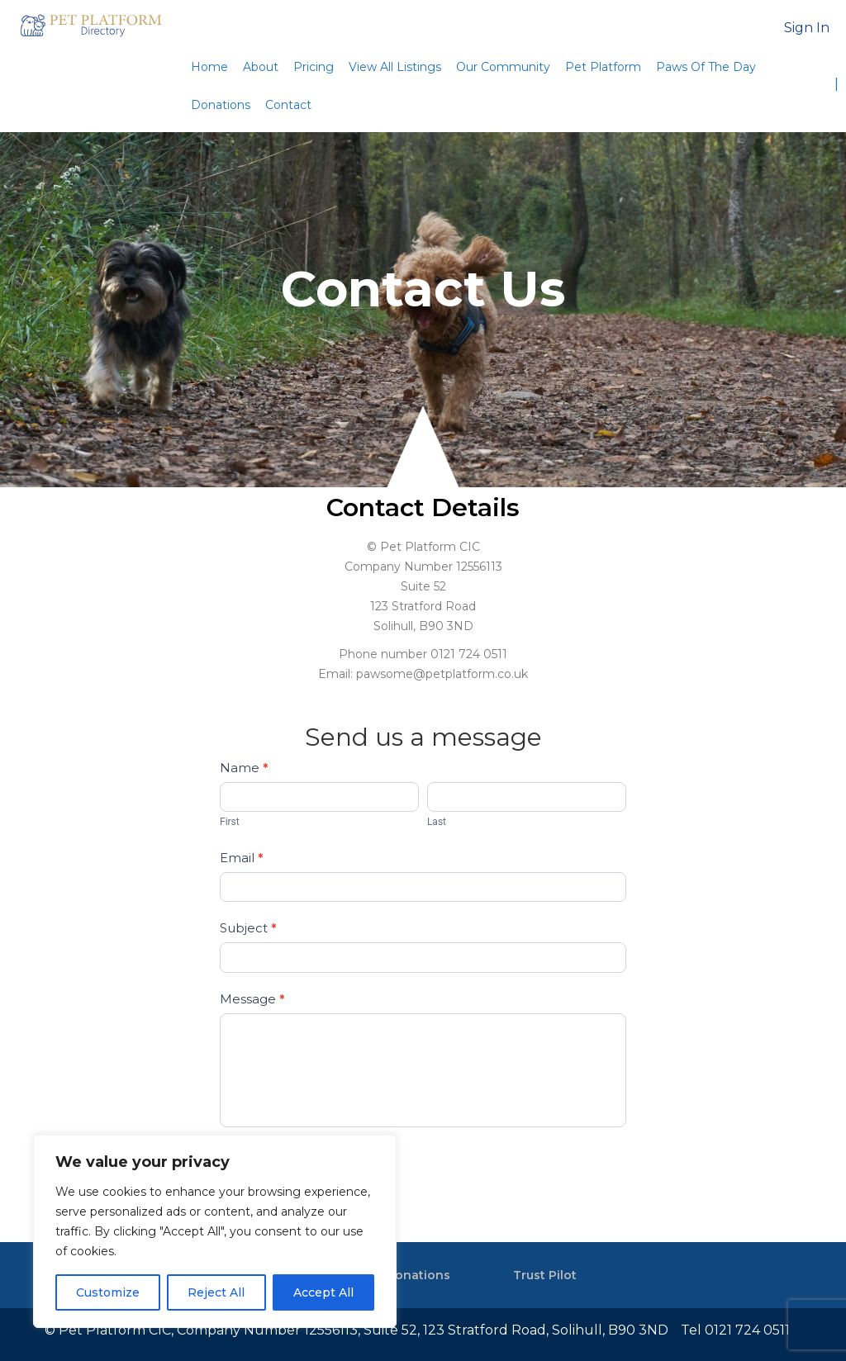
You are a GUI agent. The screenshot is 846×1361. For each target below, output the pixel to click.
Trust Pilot (545, 1275)
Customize (108, 1292)
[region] (215, 1231)
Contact (288, 104)
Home (209, 66)
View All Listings (395, 66)
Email (241, 857)
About (260, 66)
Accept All (323, 1292)
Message (252, 999)
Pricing (313, 66)
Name (244, 767)
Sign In (806, 28)
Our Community (503, 66)
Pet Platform (603, 66)
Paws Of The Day (706, 66)
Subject (248, 928)
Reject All (216, 1292)
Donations (220, 104)
